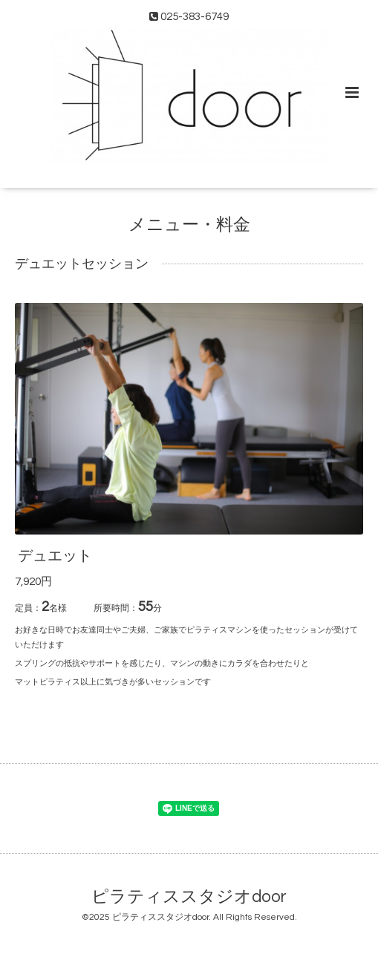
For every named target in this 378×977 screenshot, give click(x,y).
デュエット (55, 556)
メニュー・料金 (189, 225)
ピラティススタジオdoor (189, 896)
